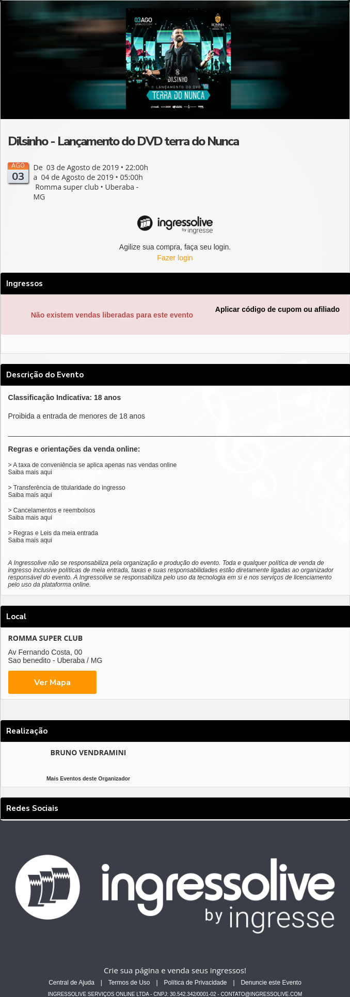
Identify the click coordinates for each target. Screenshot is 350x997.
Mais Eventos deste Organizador (88, 778)
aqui (46, 472)
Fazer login (175, 258)
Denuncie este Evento (271, 982)
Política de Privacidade (195, 982)
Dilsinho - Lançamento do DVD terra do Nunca (123, 141)
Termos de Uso (129, 982)
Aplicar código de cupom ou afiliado (277, 309)
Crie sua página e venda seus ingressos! (175, 970)
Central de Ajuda (71, 982)
